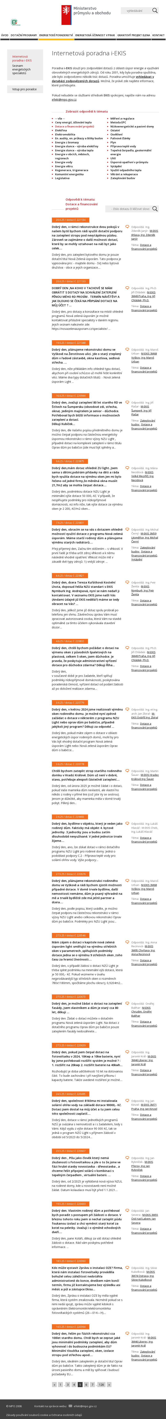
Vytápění (116, 166)
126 (101, 1385)
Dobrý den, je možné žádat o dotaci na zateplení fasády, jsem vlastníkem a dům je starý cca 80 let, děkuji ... (87, 1008)
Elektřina (61, 130)
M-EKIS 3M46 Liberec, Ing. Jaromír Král (143, 1060)
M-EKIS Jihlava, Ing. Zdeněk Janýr (144, 235)
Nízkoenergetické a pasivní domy (132, 126)
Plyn (113, 142)
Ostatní (115, 130)
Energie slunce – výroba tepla (74, 150)
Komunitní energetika (69, 174)
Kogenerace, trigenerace (71, 170)
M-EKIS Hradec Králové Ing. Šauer (145, 777)
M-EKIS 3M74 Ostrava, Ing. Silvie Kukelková (143, 1276)
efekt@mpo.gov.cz (64, 100)
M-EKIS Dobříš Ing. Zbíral (144, 716)
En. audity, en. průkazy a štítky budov (79, 138)
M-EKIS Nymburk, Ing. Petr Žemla (142, 590)
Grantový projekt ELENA (133, 35)
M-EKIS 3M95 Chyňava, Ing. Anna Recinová (143, 950)
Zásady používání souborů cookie (27, 1415)
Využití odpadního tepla (125, 170)
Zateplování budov (122, 178)
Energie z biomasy (67, 142)
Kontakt (158, 35)
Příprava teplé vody (123, 146)
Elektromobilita (65, 134)
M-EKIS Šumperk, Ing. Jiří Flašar (141, 410)
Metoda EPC (118, 122)
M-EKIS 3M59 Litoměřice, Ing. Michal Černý (144, 537)
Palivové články (120, 138)
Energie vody (63, 162)
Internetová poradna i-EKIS (22, 58)
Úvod (4, 35)
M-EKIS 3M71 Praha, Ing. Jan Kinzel (144, 1107)
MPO (12, 1406)
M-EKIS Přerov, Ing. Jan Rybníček (142, 1166)
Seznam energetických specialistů (21, 69)
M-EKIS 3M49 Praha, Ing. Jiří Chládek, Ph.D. (143, 296)
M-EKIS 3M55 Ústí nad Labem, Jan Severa (144, 1219)
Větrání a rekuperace (124, 174)
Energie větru (64, 166)
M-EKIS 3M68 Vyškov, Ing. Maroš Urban (144, 357)
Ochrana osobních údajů (66, 1415)
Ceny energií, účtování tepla (73, 122)
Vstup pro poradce (24, 89)
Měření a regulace (122, 118)
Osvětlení (116, 134)
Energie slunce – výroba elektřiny (76, 146)
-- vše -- (60, 118)
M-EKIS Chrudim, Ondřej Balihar (141, 1011)
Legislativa (62, 178)
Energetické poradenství (56, 35)
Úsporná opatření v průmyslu (129, 162)
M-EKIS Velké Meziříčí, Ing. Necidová (142, 476)
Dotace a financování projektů (144, 247)
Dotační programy (24, 35)
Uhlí (113, 158)
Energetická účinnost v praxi (95, 35)
